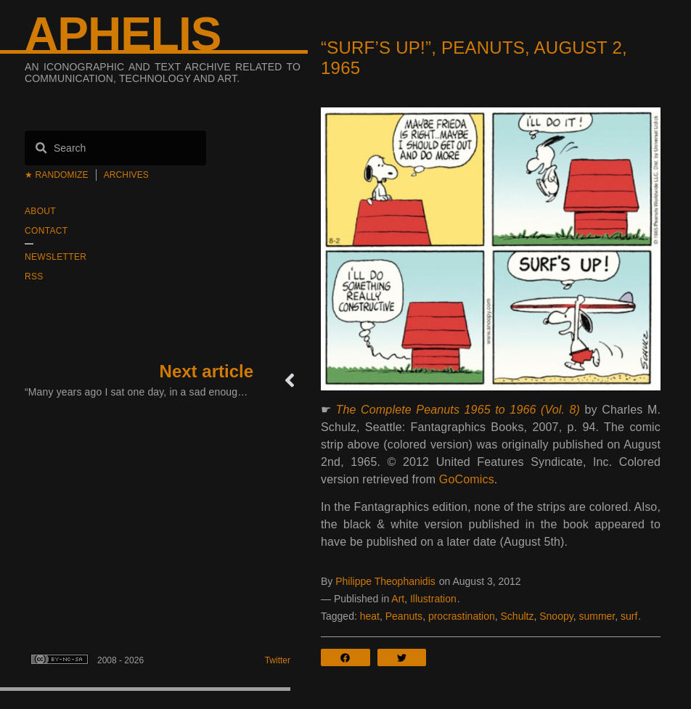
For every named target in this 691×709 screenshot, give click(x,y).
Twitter (277, 660)
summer (596, 616)
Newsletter (55, 257)
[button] (349, 657)
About (40, 211)
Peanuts (403, 616)
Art (397, 599)
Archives (126, 175)
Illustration (433, 599)
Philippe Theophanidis (385, 581)
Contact (46, 231)
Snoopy (556, 616)
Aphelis (123, 34)
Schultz (517, 616)
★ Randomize (57, 175)
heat (370, 616)
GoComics (466, 479)
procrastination (461, 616)
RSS (34, 276)
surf (629, 616)
